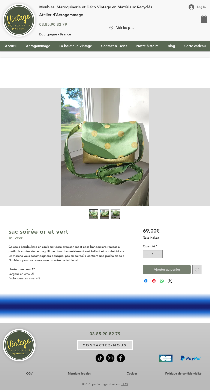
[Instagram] (110, 358)
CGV (29, 373)
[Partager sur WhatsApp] (162, 280)
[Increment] (159, 254)
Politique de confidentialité (183, 373)
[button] (204, 19)
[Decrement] (146, 254)
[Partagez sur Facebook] (145, 280)
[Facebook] (121, 358)
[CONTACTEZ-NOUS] (105, 345)
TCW (124, 384)
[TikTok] (100, 358)
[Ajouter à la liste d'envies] (196, 269)
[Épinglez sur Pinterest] (153, 280)
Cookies (132, 373)
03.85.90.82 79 (53, 24)
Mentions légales (79, 373)
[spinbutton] (153, 254)
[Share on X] (170, 280)
